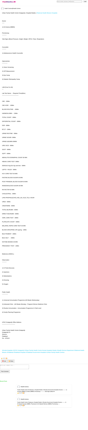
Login (85, 1)
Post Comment (5, 372)
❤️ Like (4, 361)
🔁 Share (11, 361)
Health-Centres (25, 387)
